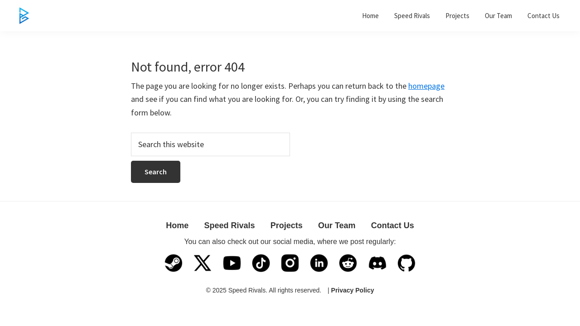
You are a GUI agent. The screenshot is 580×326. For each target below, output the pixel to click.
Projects (287, 225)
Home (177, 225)
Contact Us (392, 225)
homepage (426, 86)
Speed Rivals (229, 225)
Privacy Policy (352, 290)
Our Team (337, 225)
